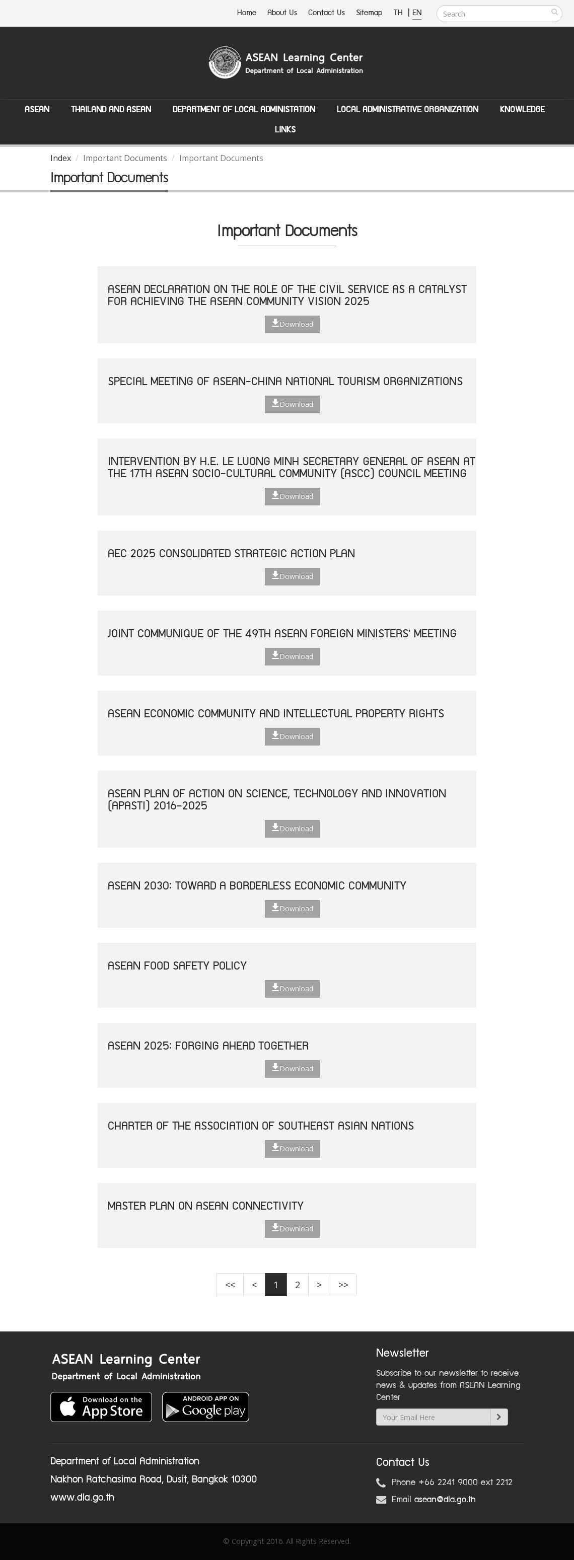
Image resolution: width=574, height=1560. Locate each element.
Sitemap (369, 13)
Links (285, 130)
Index (60, 158)
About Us (282, 13)
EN (416, 13)
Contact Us (326, 13)
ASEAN (37, 110)
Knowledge (522, 110)
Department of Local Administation (244, 110)
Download (292, 324)
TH (399, 13)
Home (246, 13)
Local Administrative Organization (407, 110)
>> (343, 1285)
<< (230, 1285)
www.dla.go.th (82, 1497)
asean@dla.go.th (445, 1499)
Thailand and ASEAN (111, 110)
